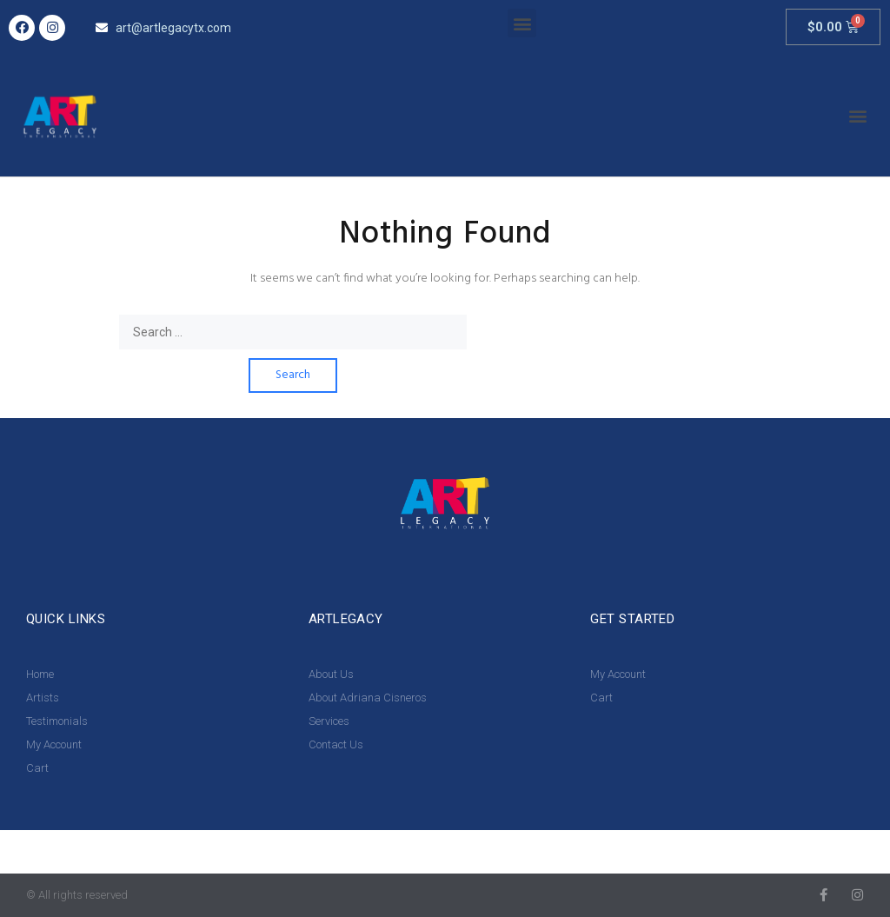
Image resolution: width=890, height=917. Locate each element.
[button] (522, 23)
